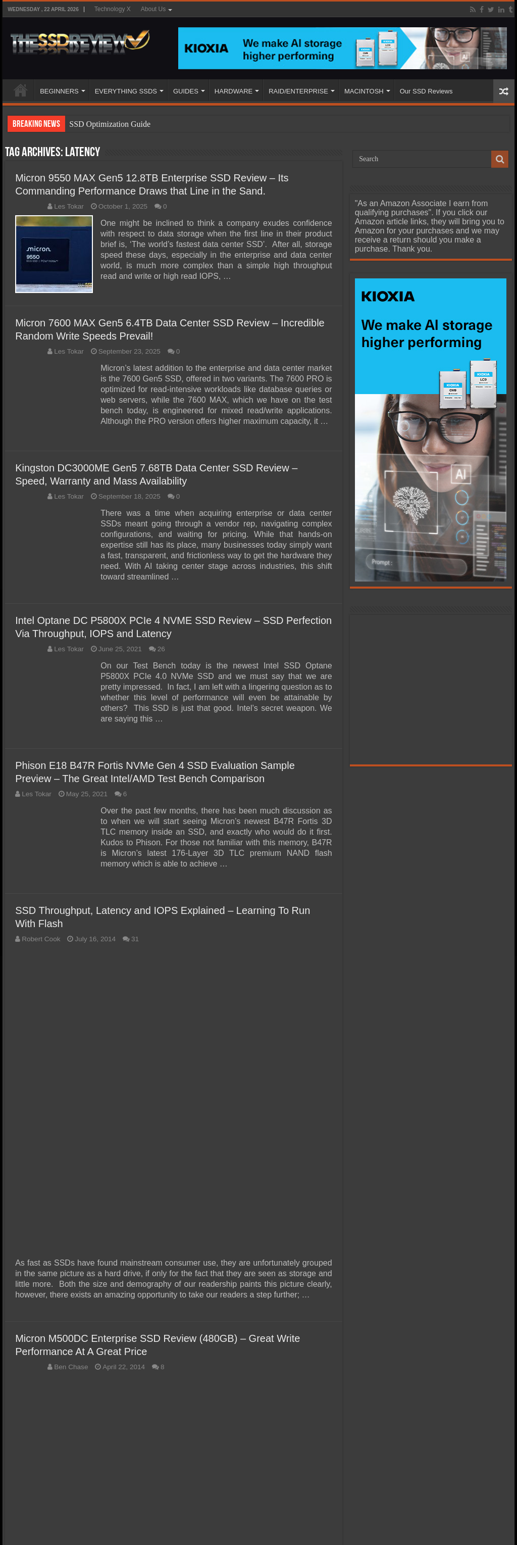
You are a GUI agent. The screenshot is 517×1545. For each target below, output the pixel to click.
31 (135, 939)
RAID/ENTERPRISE (298, 91)
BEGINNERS (59, 91)
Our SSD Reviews (426, 91)
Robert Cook (41, 939)
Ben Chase (71, 1366)
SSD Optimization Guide (109, 124)
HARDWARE (233, 91)
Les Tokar (69, 206)
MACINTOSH (364, 91)
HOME (21, 90)
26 (161, 649)
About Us (153, 9)
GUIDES (185, 91)
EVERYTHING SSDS (126, 91)
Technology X (112, 9)
